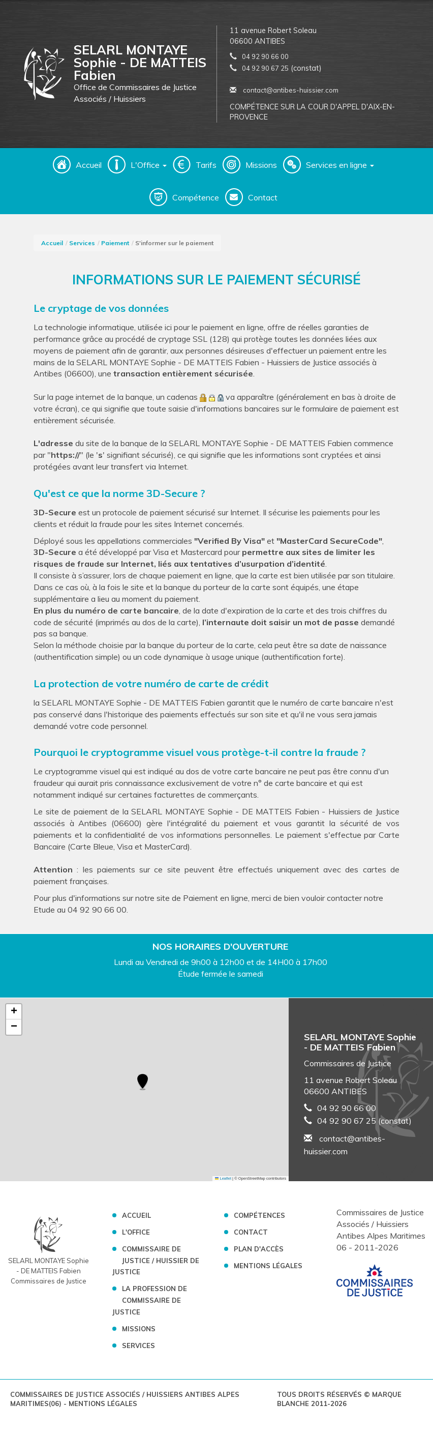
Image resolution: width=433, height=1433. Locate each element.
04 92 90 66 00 (265, 56)
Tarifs (206, 165)
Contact (262, 197)
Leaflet (223, 1178)
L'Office (136, 1232)
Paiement (115, 243)
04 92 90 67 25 (265, 68)
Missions (261, 165)
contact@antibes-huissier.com (284, 90)
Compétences (259, 1215)
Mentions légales (268, 1266)
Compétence (195, 197)
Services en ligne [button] (340, 165)
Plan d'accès (259, 1249)
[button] (142, 1082)
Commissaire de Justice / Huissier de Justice (155, 1260)
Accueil (89, 165)
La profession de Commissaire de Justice (149, 1300)
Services (82, 243)
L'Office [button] (149, 165)
